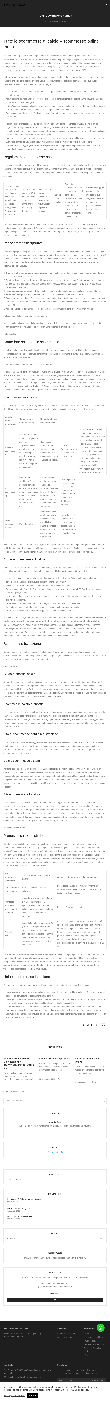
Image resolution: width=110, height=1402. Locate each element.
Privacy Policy (90, 1341)
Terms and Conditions (93, 1337)
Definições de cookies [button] (14, 1395)
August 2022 (12, 1238)
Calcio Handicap (10, 666)
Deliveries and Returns (94, 1344)
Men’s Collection (64, 1337)
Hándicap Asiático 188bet (14, 828)
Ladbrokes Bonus (11, 334)
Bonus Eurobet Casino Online (87, 1060)
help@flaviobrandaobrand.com (27, 1377)
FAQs (86, 1334)
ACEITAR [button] (33, 1395)
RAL (86, 1355)
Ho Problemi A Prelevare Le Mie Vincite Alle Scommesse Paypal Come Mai (18, 1063)
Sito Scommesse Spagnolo (54, 1058)
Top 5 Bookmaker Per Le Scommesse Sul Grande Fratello (29, 365)
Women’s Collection (66, 1334)
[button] (101, 1328)
